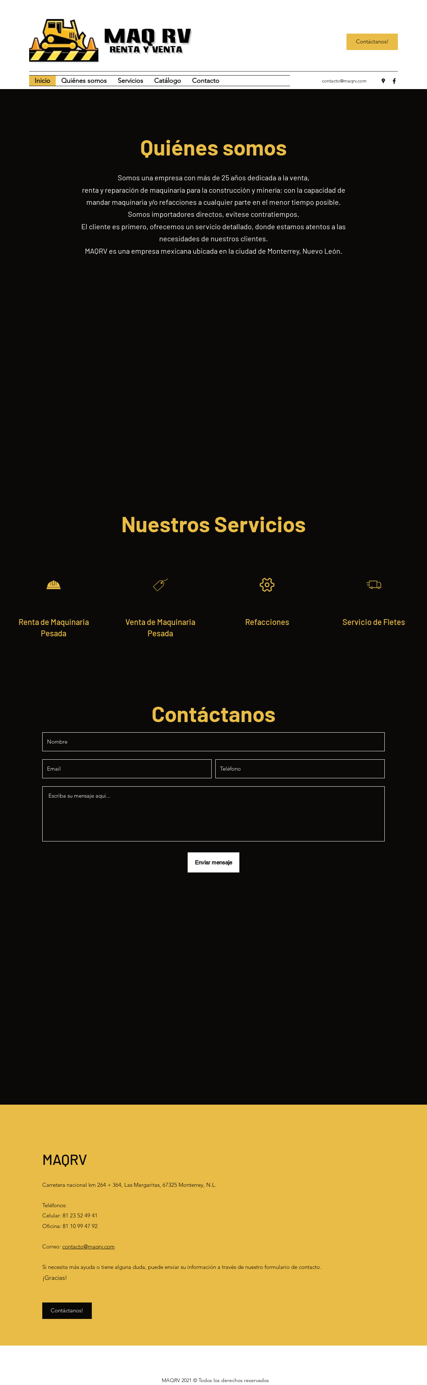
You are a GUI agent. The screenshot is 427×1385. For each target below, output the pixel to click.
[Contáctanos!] (372, 42)
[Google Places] (383, 81)
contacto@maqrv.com (344, 81)
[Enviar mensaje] (213, 862)
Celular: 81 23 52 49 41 (70, 1215)
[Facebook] (394, 81)
